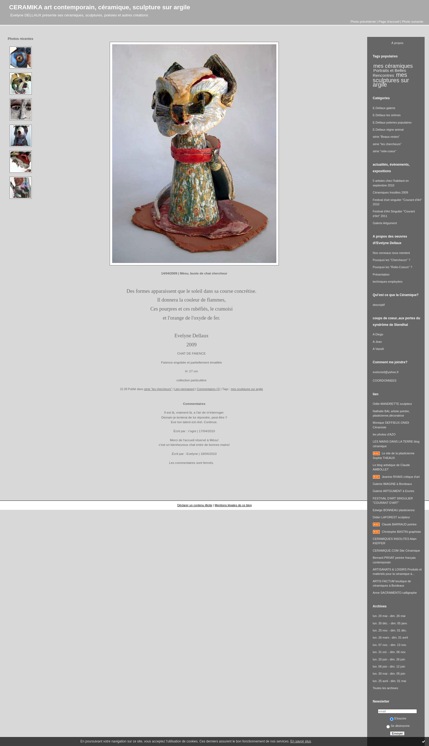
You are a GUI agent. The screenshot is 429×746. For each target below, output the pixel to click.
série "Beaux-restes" (386, 136)
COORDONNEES (384, 380)
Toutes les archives (385, 688)
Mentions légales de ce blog (233, 505)
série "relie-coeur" (384, 151)
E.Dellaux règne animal (388, 129)
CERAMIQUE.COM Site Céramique (396, 550)
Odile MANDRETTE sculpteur (392, 403)
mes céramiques (393, 66)
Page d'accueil (389, 21)
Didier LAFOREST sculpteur (391, 517)
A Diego (378, 334)
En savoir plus (300, 741)
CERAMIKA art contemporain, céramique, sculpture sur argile (99, 7)
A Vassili (378, 348)
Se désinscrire (398, 725)
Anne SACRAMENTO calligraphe (395, 592)
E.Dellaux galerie (384, 108)
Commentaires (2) (208, 389)
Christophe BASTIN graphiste (401, 531)
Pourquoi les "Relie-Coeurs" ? (392, 267)
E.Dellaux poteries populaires (392, 122)
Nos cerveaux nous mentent (391, 252)
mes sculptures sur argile (247, 389)
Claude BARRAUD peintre (399, 524)
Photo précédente (363, 21)
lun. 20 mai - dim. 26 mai (389, 616)
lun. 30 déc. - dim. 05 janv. (390, 623)
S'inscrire (398, 718)
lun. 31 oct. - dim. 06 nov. (389, 652)
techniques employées (387, 281)
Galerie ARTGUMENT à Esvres (393, 491)
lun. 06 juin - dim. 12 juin (389, 666)
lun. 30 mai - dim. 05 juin (389, 673)
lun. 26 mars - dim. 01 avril (390, 637)
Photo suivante (412, 21)
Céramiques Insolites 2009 (390, 192)
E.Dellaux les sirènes (387, 115)
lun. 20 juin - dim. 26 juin (389, 659)
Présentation (381, 274)
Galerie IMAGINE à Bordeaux (392, 483)
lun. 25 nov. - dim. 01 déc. (390, 630)
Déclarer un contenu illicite (194, 505)
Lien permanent (184, 389)
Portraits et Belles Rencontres (389, 73)
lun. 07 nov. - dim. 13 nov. (390, 644)
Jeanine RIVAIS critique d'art (400, 476)
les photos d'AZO (384, 434)
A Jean (377, 341)
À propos (398, 43)
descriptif (379, 304)
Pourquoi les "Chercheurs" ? (391, 260)
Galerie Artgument (385, 223)
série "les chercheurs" (158, 389)
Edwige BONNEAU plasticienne (393, 510)
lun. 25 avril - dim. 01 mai (389, 681)
